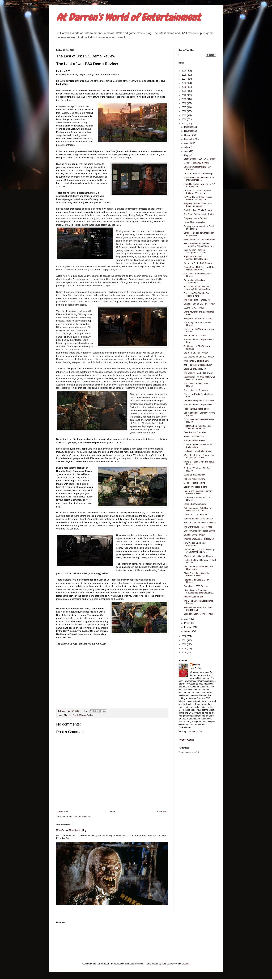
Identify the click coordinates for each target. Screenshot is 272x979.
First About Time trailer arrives (197, 451)
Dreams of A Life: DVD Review (198, 263)
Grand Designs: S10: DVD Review (199, 159)
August (187, 143)
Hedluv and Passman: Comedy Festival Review (198, 492)
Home (112, 811)
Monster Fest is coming (194, 483)
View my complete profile (190, 731)
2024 (184, 79)
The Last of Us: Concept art (196, 390)
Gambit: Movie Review (194, 535)
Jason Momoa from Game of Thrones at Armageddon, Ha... (199, 244)
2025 (184, 75)
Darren (196, 665)
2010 (184, 644)
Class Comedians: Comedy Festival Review (196, 574)
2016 (184, 111)
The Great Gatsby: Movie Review (199, 214)
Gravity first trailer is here (195, 487)
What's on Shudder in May (71, 830)
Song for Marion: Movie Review (198, 519)
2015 (184, 115)
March (187, 623)
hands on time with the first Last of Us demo (104, 90)
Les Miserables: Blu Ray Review (199, 357)
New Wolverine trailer (193, 597)
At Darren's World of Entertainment (128, 17)
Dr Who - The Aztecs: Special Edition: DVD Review (197, 191)
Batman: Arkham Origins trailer (198, 405)
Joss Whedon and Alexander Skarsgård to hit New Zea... (197, 287)
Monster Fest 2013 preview (196, 163)
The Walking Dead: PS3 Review (198, 373)
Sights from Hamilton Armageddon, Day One (196, 257)
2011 (184, 640)
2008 (184, 652)
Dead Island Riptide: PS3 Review (199, 401)
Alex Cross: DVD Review (195, 514)
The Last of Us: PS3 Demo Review (78, 715)
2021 (184, 91)
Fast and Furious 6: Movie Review (199, 239)
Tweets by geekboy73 (188, 752)
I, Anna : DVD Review (194, 308)
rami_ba (165, 964)
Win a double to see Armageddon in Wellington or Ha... (199, 456)
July (186, 147)
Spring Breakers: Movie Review (198, 614)
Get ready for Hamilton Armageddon (194, 281)
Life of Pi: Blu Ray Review (196, 353)
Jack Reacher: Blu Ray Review (198, 365)
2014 (184, 119)
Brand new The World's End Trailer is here (197, 294)
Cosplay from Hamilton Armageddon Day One (195, 251)
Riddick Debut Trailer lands (196, 409)
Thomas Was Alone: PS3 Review (199, 539)
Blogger (185, 964)
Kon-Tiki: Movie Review (194, 440)
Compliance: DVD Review (196, 586)
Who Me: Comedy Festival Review (199, 523)
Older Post (162, 811)
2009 (184, 648)
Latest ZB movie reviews (195, 504)
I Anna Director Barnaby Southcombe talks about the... (199, 591)
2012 (184, 636)
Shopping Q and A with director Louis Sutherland (198, 204)
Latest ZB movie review (194, 222)
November (189, 131)
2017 (184, 107)
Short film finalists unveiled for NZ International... (199, 185)
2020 (184, 95)
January (188, 631)
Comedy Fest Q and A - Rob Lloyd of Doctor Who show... (199, 550)
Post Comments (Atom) (80, 816)
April (186, 619)
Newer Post (62, 811)
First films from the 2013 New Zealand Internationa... (197, 427)
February (188, 627)
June (186, 151)
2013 (184, 123)
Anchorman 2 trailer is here (196, 361)
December (189, 127)
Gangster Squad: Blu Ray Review (199, 304)
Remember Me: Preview (195, 335)
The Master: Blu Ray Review (197, 300)
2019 (184, 99)
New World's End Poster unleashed (195, 544)
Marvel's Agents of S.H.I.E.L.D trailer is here (198, 445)
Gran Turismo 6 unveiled (195, 432)
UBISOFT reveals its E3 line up (198, 173)
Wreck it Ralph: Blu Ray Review (198, 556)
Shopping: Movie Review (195, 218)
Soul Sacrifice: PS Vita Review (198, 210)
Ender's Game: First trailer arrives (199, 531)
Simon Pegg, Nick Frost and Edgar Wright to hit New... (200, 268)
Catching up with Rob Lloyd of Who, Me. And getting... (197, 509)
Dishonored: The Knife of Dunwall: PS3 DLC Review (199, 378)
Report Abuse (186, 739)
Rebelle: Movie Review (194, 479)
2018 (184, 103)
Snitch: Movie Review (194, 436)
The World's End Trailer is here (198, 527)
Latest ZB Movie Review (195, 369)
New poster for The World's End (198, 318)
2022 (184, 87)
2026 (184, 71)
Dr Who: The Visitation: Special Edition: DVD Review (198, 198)
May (186, 155)
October (188, 135)
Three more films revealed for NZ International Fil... (199, 178)
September (189, 139)
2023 (184, 83)
